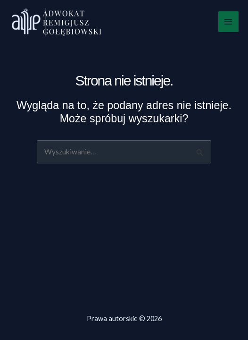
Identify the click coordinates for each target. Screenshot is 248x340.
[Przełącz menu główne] (228, 21)
